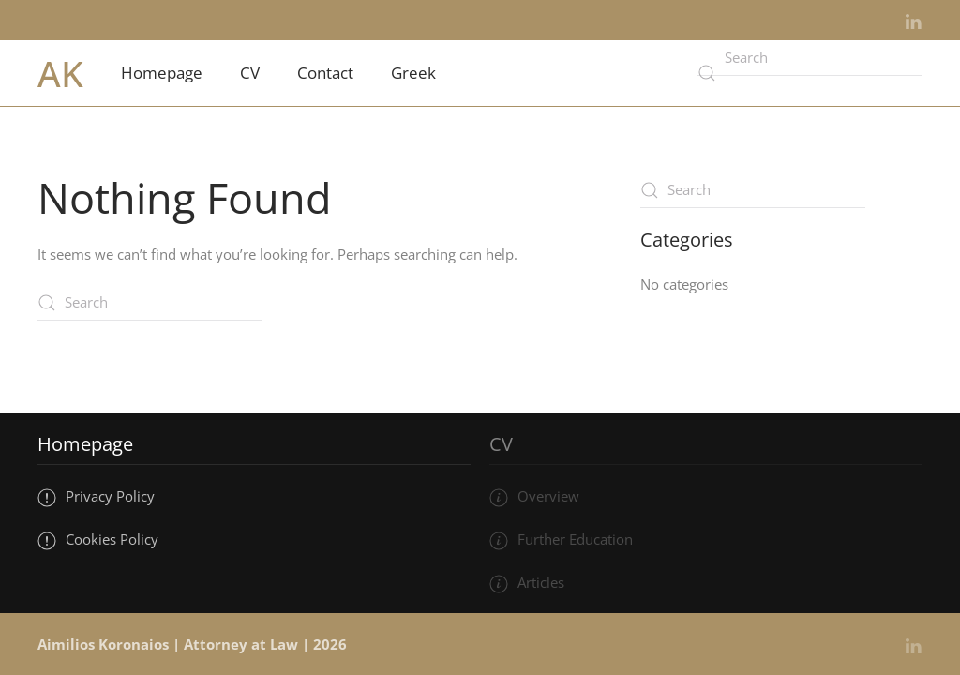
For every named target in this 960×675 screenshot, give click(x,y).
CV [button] (250, 72)
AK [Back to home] (60, 73)
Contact (325, 72)
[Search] (810, 58)
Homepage (161, 72)
